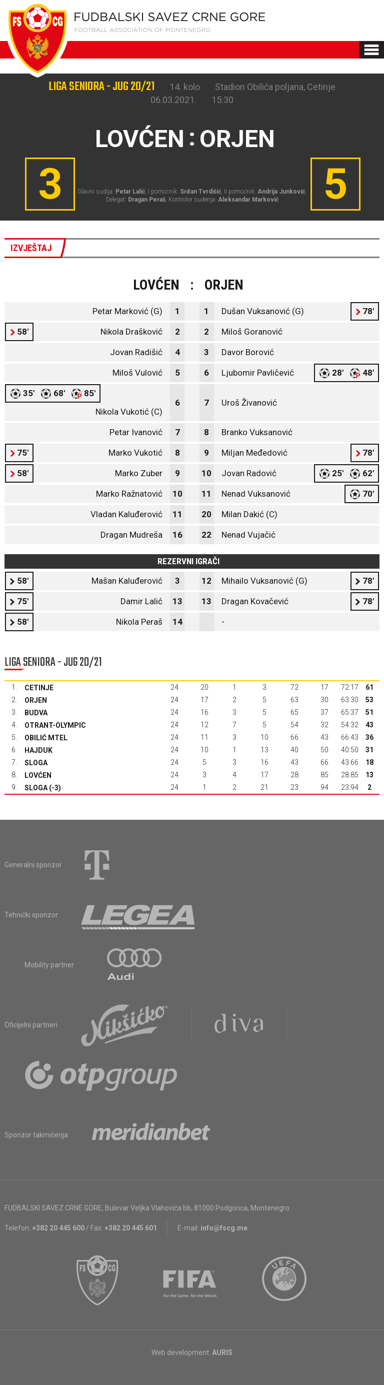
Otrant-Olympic (55, 725)
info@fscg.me (224, 1228)
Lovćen (38, 775)
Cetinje (39, 688)
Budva (36, 713)
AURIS (222, 1352)
